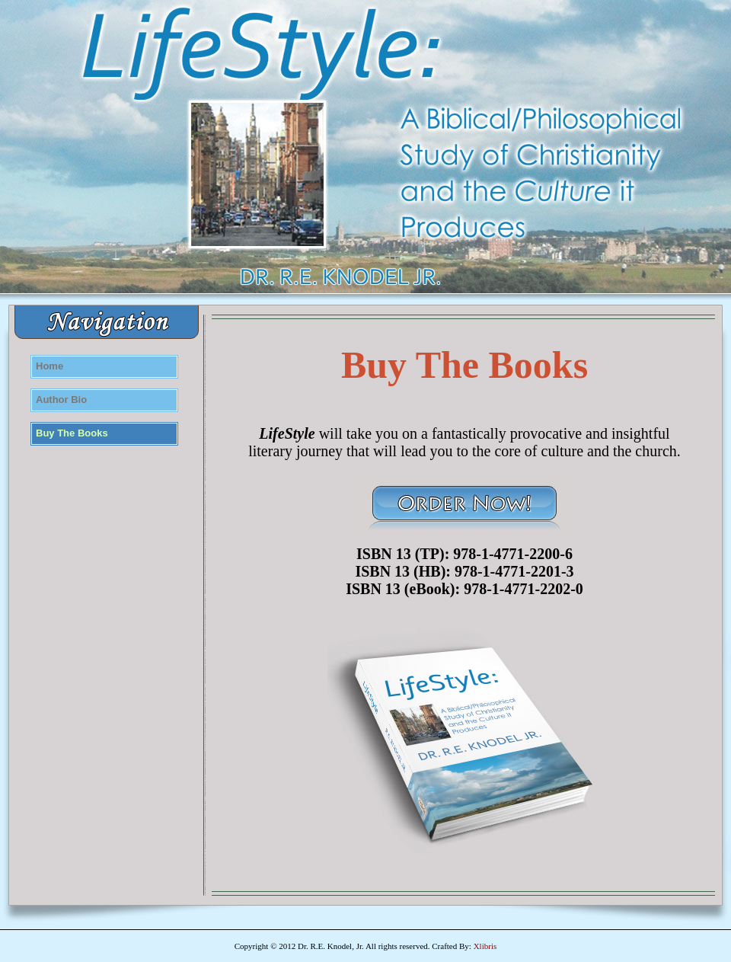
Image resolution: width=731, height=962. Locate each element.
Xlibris (485, 946)
